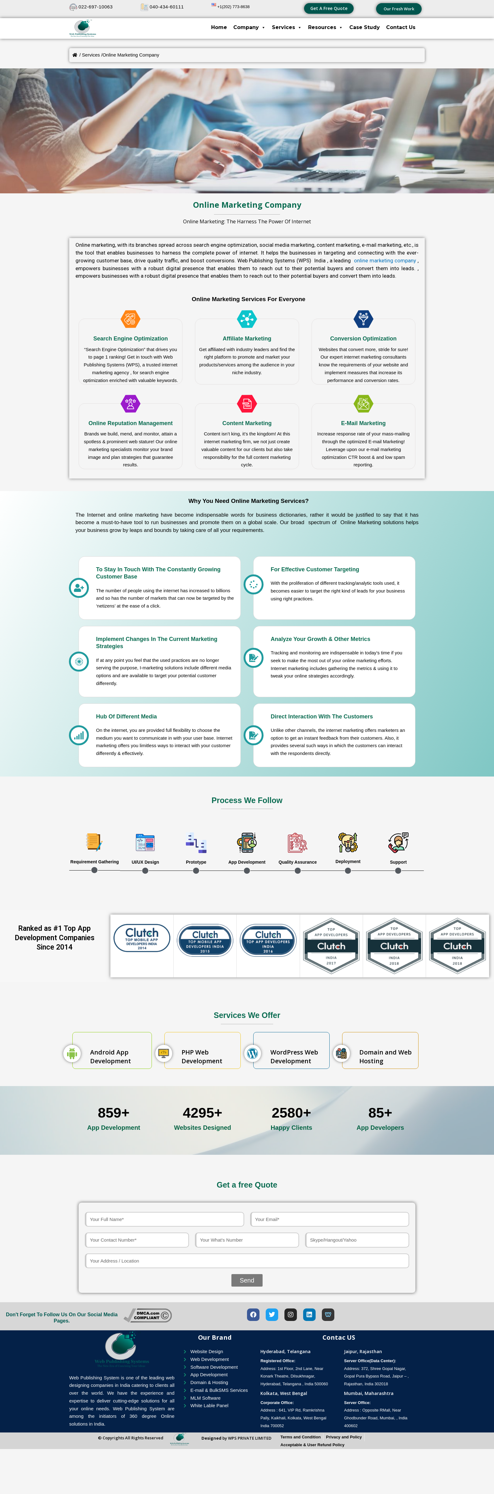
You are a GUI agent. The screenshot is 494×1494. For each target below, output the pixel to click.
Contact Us (400, 27)
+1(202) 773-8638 (233, 6)
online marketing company (384, 260)
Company (249, 27)
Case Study (364, 27)
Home (219, 27)
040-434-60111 (167, 6)
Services (287, 27)
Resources (325, 27)
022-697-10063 (96, 6)
